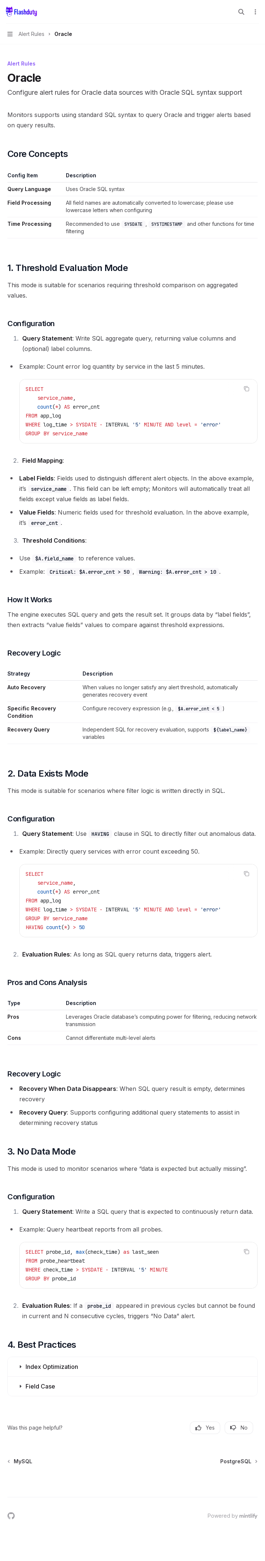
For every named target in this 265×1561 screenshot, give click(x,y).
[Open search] (241, 12)
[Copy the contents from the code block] (246, 388)
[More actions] (255, 12)
